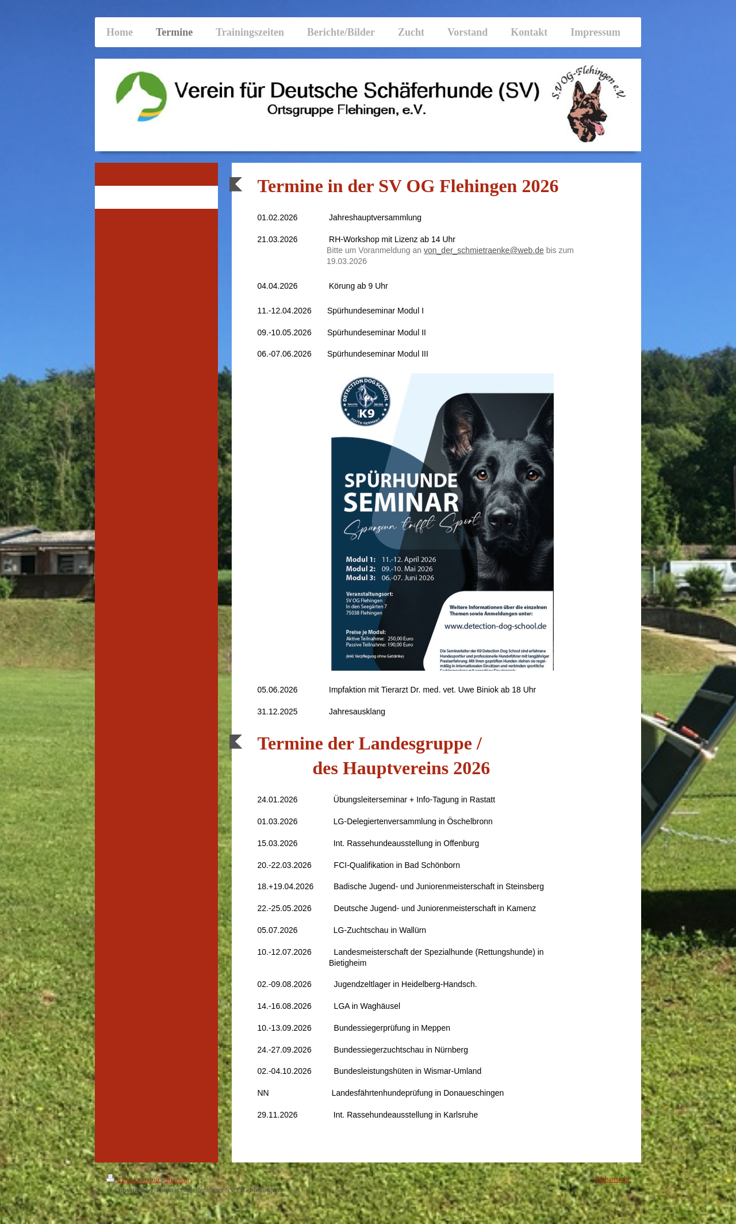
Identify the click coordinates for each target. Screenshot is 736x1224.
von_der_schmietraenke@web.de (484, 250)
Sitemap (176, 1179)
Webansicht (612, 1179)
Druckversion (133, 1179)
